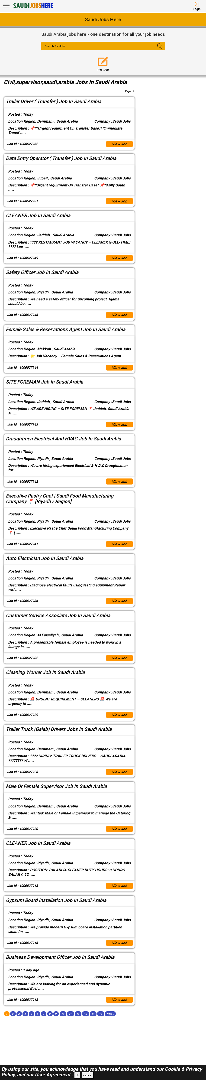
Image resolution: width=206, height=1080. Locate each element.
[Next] (110, 1014)
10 (62, 1014)
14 (92, 1014)
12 (77, 1014)
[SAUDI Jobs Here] (33, 8)
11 (70, 1014)
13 (85, 1014)
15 (100, 1014)
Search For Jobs (55, 46)
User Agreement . (54, 1074)
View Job (119, 144)
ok (77, 1075)
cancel (87, 1075)
